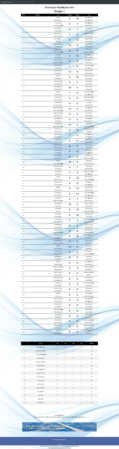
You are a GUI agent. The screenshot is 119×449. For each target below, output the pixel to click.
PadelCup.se (7, 2)
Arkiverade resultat (21, 2)
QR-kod (31, 2)
